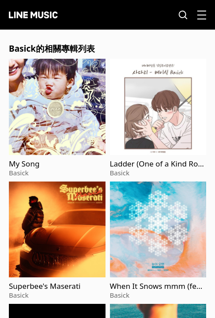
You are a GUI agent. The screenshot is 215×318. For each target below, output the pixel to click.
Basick (18, 172)
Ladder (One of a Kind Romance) (157, 163)
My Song (24, 163)
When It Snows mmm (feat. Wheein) (158, 286)
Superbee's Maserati (45, 286)
